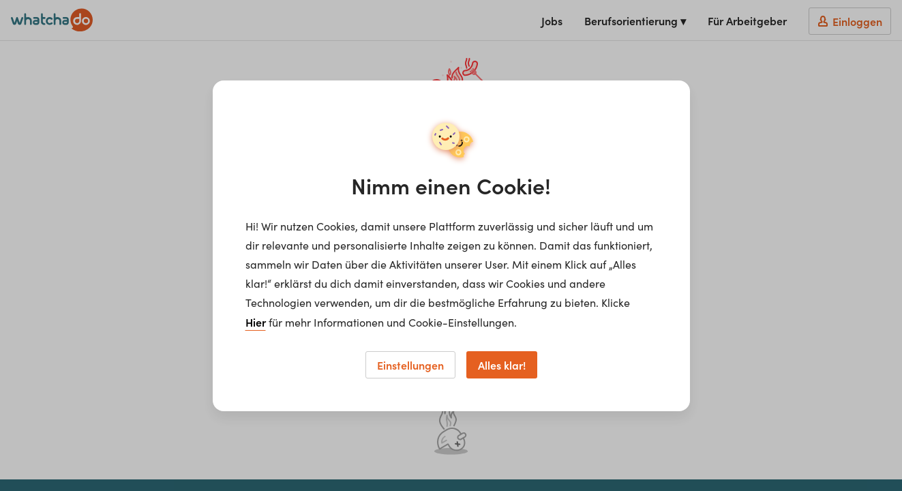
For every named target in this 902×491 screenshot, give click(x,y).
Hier (255, 321)
